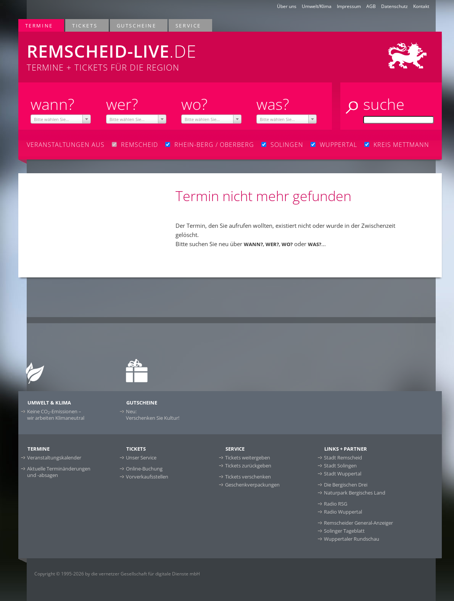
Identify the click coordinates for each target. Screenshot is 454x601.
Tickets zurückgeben (248, 465)
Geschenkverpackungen (252, 484)
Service (189, 25)
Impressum (349, 6)
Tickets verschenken (248, 476)
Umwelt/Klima (317, 6)
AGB (371, 6)
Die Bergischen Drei (345, 484)
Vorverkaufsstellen (147, 476)
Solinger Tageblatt (344, 530)
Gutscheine (137, 25)
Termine (39, 25)
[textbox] (60, 119)
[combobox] (61, 119)
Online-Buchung (144, 468)
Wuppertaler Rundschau (351, 538)
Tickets (85, 25)
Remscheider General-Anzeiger (358, 522)
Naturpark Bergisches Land (354, 492)
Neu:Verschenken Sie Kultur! (152, 414)
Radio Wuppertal (343, 511)
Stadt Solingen (340, 465)
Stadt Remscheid (343, 457)
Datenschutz (394, 6)
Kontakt (421, 6)
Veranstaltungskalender (54, 457)
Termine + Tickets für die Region (143, 52)
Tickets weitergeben (247, 457)
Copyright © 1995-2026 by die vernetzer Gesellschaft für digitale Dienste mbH (117, 573)
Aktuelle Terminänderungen (58, 472)
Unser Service (141, 457)
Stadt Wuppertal (342, 473)
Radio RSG (335, 503)
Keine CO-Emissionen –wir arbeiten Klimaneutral (55, 414)
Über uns (286, 6)
